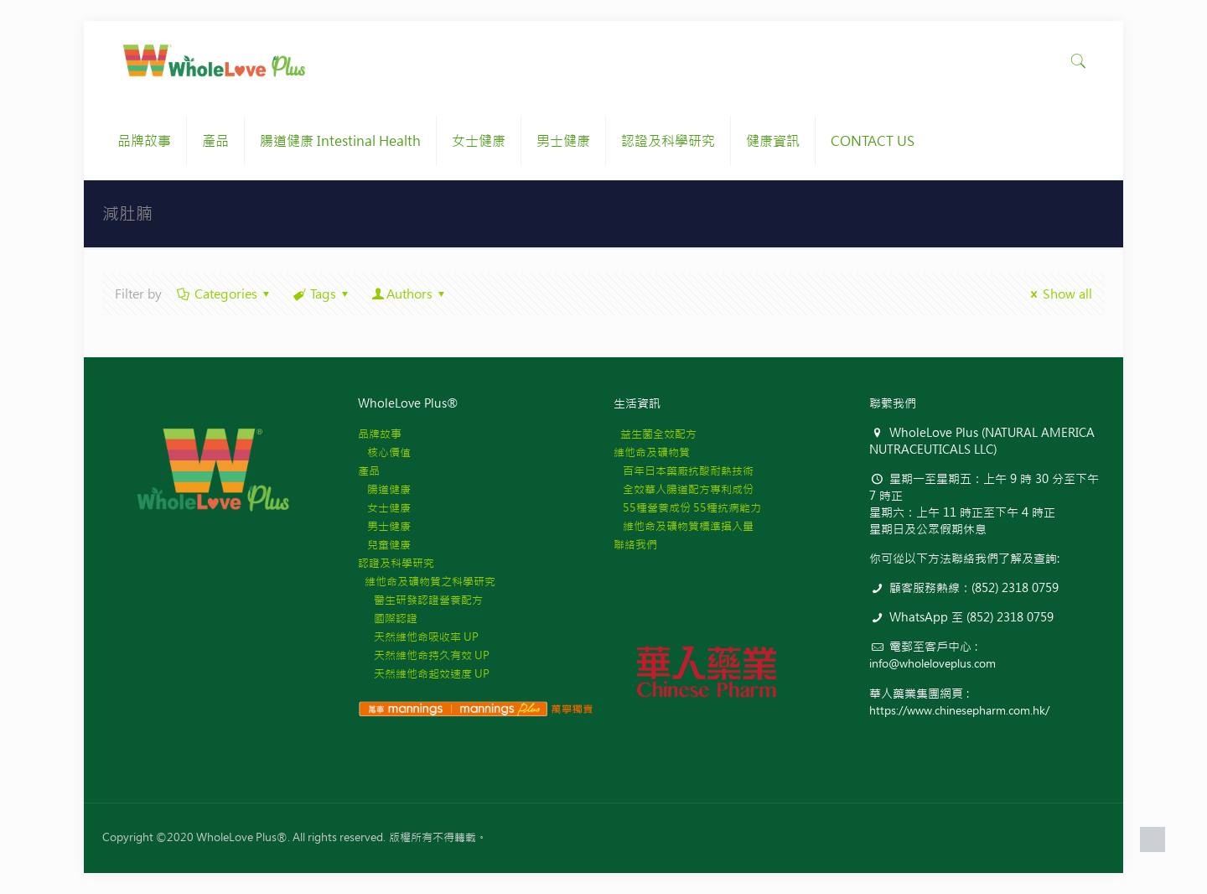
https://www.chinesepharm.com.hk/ (959, 711)
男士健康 (384, 526)
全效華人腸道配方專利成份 (684, 489)
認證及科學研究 (396, 563)
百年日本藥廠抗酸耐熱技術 (684, 471)
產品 (369, 471)
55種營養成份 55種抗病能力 (687, 508)
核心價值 (384, 452)
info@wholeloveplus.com (932, 664)
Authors (409, 294)
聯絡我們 (635, 545)
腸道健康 (384, 489)
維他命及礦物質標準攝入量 (684, 526)
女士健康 (384, 508)
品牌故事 (379, 434)
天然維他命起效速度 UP (424, 674)
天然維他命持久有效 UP (424, 655)
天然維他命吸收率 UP (418, 637)
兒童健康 (384, 545)
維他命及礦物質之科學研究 (426, 581)
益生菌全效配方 (655, 434)
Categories (224, 294)
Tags (322, 294)
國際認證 (387, 618)
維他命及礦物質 (652, 452)
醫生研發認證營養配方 (420, 600)
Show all (1058, 294)
